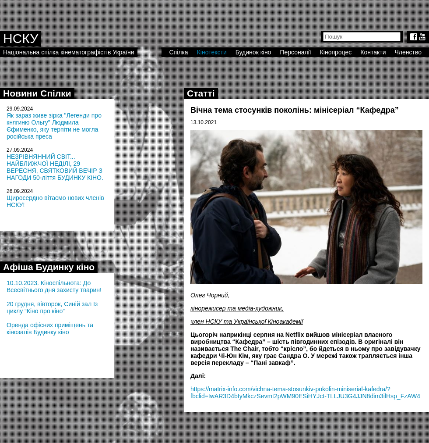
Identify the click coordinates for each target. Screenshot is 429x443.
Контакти (373, 52)
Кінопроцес (336, 52)
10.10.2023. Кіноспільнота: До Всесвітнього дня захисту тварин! (54, 286)
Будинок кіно (253, 52)
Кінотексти (212, 52)
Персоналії (295, 52)
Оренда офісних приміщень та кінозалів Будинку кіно (50, 329)
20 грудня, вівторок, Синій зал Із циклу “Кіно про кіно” (52, 307)
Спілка (178, 52)
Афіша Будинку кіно (49, 267)
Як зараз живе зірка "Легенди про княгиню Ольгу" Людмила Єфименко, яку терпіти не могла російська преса (54, 126)
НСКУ (20, 38)
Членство (408, 52)
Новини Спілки (37, 93)
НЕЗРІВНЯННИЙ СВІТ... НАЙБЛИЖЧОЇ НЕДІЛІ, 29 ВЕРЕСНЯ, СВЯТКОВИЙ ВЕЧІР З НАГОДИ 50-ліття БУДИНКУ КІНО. (55, 167)
